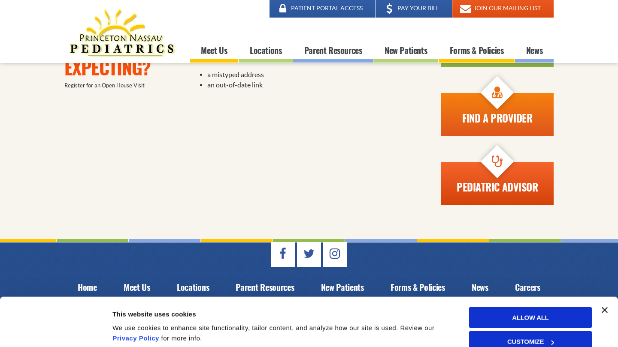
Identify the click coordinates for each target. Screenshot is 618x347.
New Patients (406, 51)
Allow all (530, 286)
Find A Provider (497, 109)
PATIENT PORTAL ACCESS (319, 8)
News (534, 51)
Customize (530, 310)
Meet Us (214, 51)
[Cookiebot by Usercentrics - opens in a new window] (55, 330)
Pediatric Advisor (497, 178)
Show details (132, 330)
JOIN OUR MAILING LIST (500, 8)
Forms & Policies (477, 51)
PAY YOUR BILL (410, 8)
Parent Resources (333, 51)
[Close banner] (605, 278)
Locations (266, 51)
